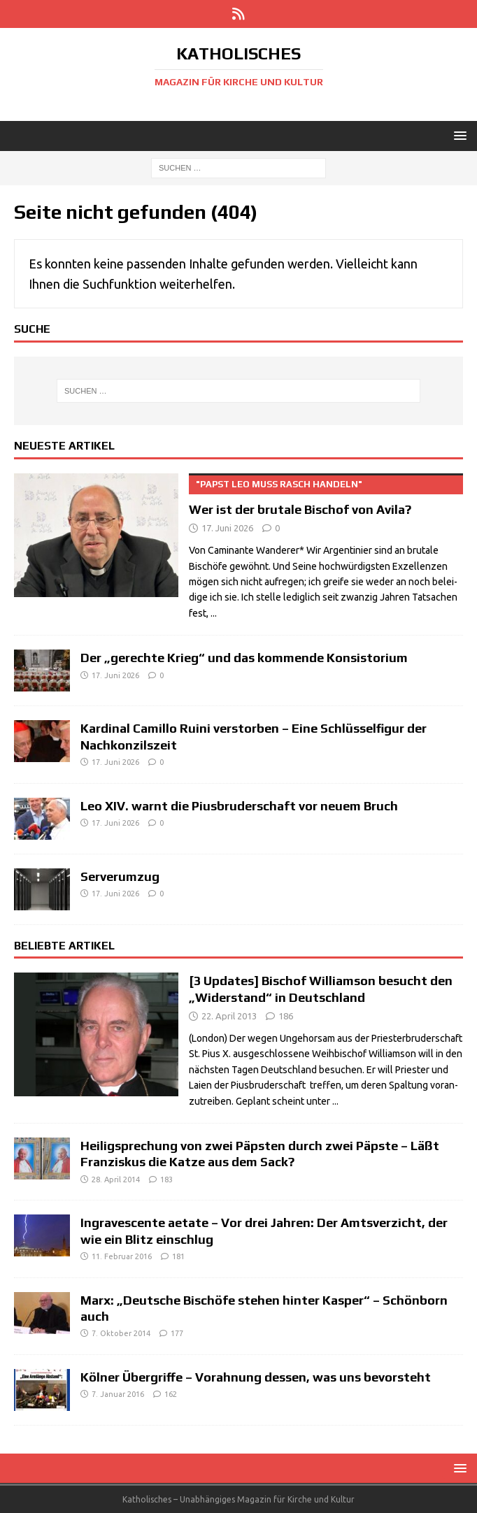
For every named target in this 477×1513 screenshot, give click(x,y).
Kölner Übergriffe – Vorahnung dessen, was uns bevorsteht (255, 1377)
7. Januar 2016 (118, 1394)
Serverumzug (119, 876)
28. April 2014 (116, 1179)
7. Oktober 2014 (121, 1333)
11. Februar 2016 (122, 1256)
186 (285, 1016)
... (214, 613)
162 (170, 1394)
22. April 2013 (229, 1016)
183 (166, 1179)
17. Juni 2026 (227, 528)
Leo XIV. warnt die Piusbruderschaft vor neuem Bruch (239, 805)
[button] (458, 135)
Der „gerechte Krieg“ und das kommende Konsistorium (244, 657)
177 (177, 1333)
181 (178, 1256)
